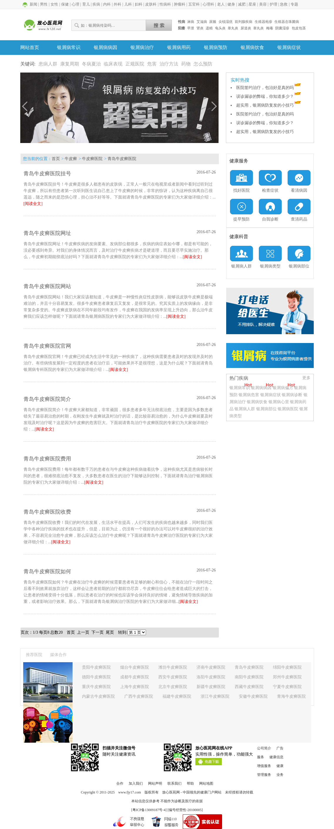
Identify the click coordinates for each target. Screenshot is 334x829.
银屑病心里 (278, 402)
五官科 (194, 4)
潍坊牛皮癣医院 (172, 667)
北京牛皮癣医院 (172, 687)
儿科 (128, 4)
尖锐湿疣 (226, 22)
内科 (107, 4)
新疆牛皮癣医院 (211, 687)
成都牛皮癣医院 (134, 677)
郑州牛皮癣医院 (287, 677)
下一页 (97, 632)
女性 (54, 4)
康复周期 (69, 63)
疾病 (96, 4)
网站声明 (155, 783)
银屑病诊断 (292, 395)
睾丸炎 (233, 28)
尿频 (212, 22)
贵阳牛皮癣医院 (96, 667)
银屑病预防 (215, 47)
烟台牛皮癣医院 (134, 667)
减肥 (242, 4)
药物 (186, 63)
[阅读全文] (33, 203)
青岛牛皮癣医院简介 (47, 399)
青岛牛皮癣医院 (122, 159)
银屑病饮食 (252, 47)
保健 (65, 4)
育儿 (86, 4)
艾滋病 (202, 22)
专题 (294, 4)
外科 (117, 4)
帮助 (190, 783)
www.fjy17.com (129, 792)
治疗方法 (169, 63)
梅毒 (269, 28)
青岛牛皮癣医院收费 (47, 512)
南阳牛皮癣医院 (249, 677)
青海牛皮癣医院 (291, 696)
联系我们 (174, 783)
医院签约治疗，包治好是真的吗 (269, 87)
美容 (263, 4)
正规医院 (134, 63)
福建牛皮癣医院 (176, 696)
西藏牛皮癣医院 (249, 687)
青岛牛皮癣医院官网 (47, 346)
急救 (284, 4)
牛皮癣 (71, 159)
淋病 (190, 22)
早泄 (190, 28)
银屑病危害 (249, 395)
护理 (273, 4)
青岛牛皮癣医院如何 (47, 571)
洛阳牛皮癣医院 (211, 677)
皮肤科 (151, 4)
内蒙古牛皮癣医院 (98, 696)
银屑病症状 (289, 47)
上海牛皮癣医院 (134, 687)
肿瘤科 (179, 4)
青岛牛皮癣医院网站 (47, 286)
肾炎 (200, 28)
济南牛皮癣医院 (211, 667)
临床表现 (113, 63)
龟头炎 (220, 28)
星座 (252, 4)
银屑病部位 (266, 409)
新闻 (33, 4)
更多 (306, 378)
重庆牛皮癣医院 (96, 687)
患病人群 (47, 63)
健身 (231, 4)
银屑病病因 (105, 47)
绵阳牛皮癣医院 (287, 667)
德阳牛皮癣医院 (96, 677)
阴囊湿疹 (282, 28)
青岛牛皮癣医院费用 (47, 459)
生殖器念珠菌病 (286, 22)
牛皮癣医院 (92, 159)
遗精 (209, 28)
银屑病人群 (245, 409)
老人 (221, 4)
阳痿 (181, 28)
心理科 (208, 4)
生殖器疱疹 (263, 22)
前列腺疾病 (243, 22)
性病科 (165, 4)
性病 (181, 22)
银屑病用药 (179, 47)
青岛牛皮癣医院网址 (47, 233)
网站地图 (206, 783)
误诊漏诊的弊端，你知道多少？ (269, 96)
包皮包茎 (299, 28)
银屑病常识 (68, 47)
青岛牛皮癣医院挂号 (47, 173)
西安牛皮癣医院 (172, 677)
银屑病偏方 (283, 388)
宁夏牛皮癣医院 (287, 687)
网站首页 (29, 47)
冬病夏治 (91, 63)
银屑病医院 (288, 409)
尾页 (110, 632)
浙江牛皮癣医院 (215, 696)
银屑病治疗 (142, 47)
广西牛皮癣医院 (138, 696)
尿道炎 (246, 28)
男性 (44, 4)
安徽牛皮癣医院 (253, 696)
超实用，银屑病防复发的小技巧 (269, 105)
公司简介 (264, 748)
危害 (152, 63)
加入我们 (136, 783)
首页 (56, 159)
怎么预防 (203, 63)
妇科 (138, 4)
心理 (75, 4)
